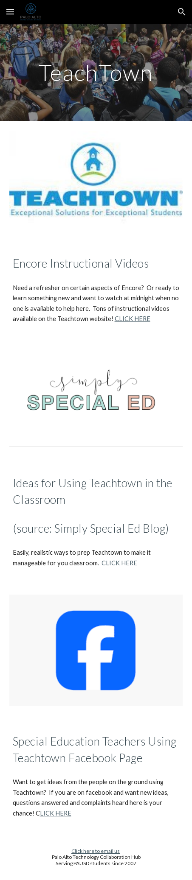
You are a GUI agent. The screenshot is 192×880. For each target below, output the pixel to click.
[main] (96, 72)
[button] (10, 11)
